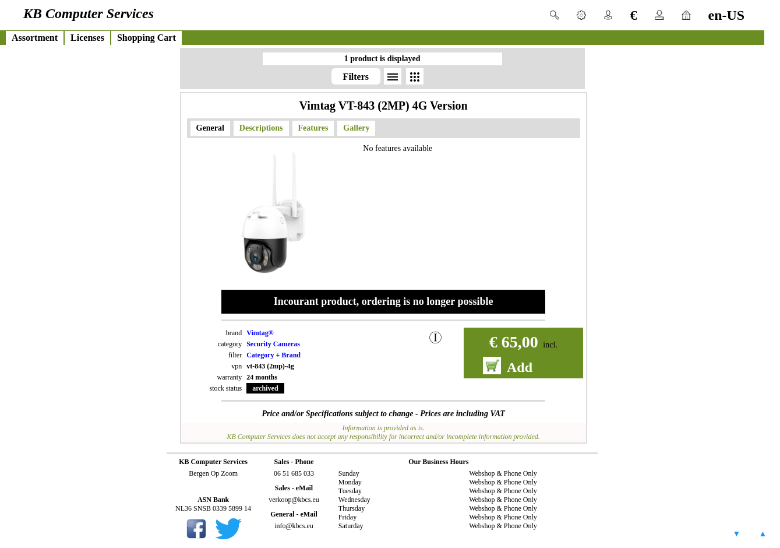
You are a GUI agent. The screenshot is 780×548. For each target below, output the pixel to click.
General (210, 128)
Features (313, 128)
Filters (356, 77)
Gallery (356, 128)
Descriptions (261, 128)
